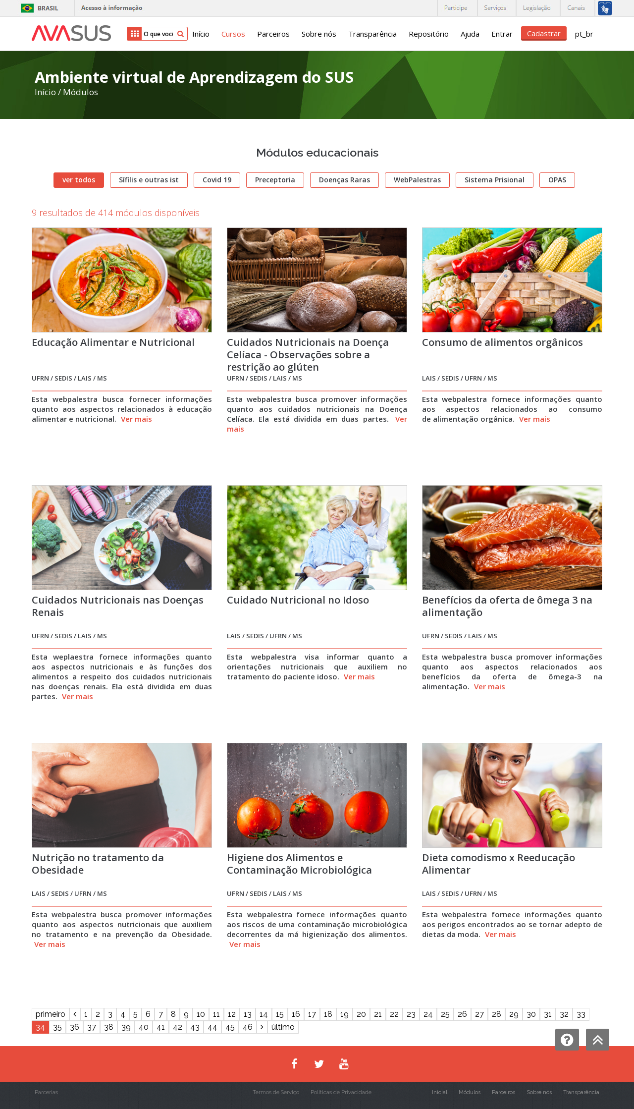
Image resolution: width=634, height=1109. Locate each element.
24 (428, 1014)
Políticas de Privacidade (341, 1092)
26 (462, 1014)
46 (248, 1027)
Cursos (233, 34)
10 (201, 1014)
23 (411, 1014)
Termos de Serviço (276, 1092)
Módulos (80, 92)
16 (296, 1014)
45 (230, 1027)
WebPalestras (417, 179)
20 (361, 1014)
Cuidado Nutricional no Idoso (298, 600)
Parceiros (273, 34)
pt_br (584, 34)
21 (378, 1014)
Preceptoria (275, 179)
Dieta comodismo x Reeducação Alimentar (498, 864)
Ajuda (470, 34)
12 (232, 1014)
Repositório (429, 34)
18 (328, 1014)
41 (161, 1027)
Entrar (502, 34)
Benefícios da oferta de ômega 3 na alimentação (507, 606)
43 (195, 1027)
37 (91, 1027)
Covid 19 (217, 179)
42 (177, 1027)
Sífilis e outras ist (149, 179)
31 (548, 1014)
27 (479, 1014)
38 (108, 1027)
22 (394, 1014)
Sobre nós (319, 34)
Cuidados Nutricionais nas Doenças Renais (118, 606)
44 (212, 1027)
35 (57, 1027)
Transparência (372, 34)
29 (514, 1014)
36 (74, 1027)
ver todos (78, 179)
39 (126, 1027)
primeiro (50, 1014)
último (283, 1027)
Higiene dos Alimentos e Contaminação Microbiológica (299, 864)
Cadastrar (544, 33)
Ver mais (136, 419)
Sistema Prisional (495, 179)
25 (445, 1014)
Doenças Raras (344, 179)
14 (264, 1014)
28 (496, 1014)
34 (40, 1027)
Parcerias (46, 1092)
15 (280, 1014)
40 (144, 1027)
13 (248, 1014)
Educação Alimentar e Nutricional (113, 342)
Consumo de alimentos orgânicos (502, 342)
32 (564, 1014)
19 (344, 1014)
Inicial (439, 1092)
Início (201, 34)
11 (216, 1014)
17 (312, 1014)
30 (531, 1014)
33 (581, 1014)
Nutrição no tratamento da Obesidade (98, 864)
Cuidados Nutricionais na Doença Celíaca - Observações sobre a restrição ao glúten (308, 354)
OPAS (557, 179)
